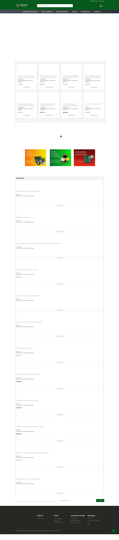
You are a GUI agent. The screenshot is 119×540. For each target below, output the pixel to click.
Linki (88, 528)
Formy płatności (74, 524)
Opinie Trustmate (74, 528)
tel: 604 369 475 (40, 524)
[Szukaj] (55, 5)
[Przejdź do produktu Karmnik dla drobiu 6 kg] (60, 139)
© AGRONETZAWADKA (20, 536)
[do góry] (113, 530)
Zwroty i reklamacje (58, 524)
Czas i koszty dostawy (75, 526)
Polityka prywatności (58, 528)
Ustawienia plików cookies (93, 526)
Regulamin (56, 526)
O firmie (89, 524)
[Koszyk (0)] (101, 5)
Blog (88, 530)
